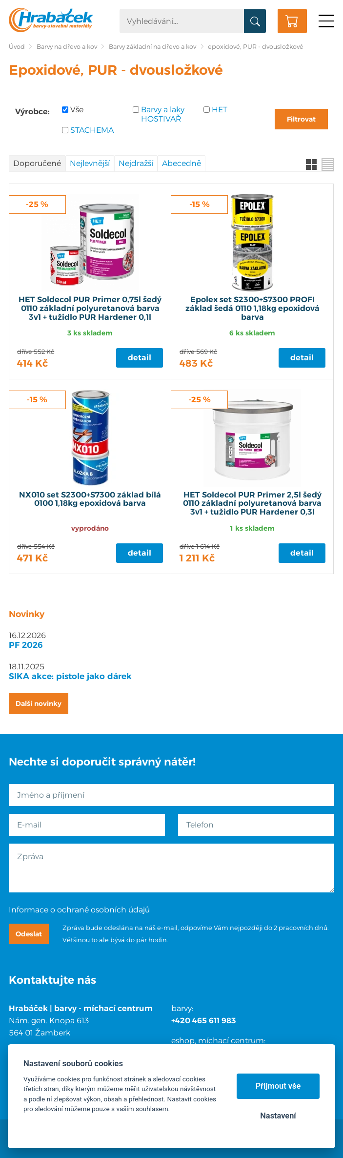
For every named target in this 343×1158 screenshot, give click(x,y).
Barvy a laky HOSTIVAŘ (162, 114)
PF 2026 (26, 645)
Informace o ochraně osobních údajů (79, 909)
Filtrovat (301, 119)
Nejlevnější (90, 163)
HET (219, 109)
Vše (76, 109)
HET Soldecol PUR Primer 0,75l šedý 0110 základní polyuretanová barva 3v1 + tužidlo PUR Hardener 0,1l (90, 308)
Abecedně (181, 163)
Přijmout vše (278, 1086)
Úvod (17, 46)
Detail (139, 357)
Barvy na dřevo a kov (67, 46)
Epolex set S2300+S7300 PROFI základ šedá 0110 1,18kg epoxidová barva (252, 308)
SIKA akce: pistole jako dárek (70, 676)
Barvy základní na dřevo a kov (152, 46)
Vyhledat (255, 21)
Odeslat (29, 934)
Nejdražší (136, 163)
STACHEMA (92, 130)
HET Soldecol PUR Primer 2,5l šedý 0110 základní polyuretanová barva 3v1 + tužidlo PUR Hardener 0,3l (252, 504)
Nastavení (278, 1115)
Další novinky (38, 703)
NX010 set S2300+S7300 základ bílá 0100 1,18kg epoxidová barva (90, 499)
